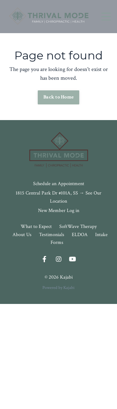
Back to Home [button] (58, 97)
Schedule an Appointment (58, 183)
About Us (22, 234)
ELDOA (80, 234)
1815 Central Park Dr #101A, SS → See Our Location (58, 197)
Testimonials (51, 234)
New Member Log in (58, 210)
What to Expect (37, 226)
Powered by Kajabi (58, 287)
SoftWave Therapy (78, 226)
